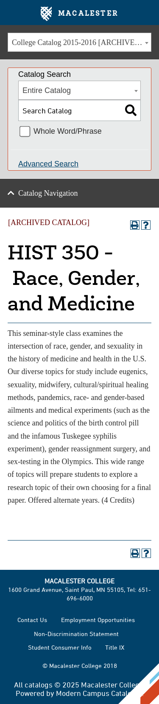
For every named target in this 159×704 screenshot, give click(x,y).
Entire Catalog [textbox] (46, 90)
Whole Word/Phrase (67, 131)
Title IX (114, 647)
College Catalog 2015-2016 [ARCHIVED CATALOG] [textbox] (81, 42)
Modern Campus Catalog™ (99, 693)
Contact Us (32, 619)
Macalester (79, 14)
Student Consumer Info (60, 647)
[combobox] (79, 42)
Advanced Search (48, 164)
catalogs (39, 684)
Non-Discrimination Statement (76, 633)
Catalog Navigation (48, 193)
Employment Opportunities (98, 619)
